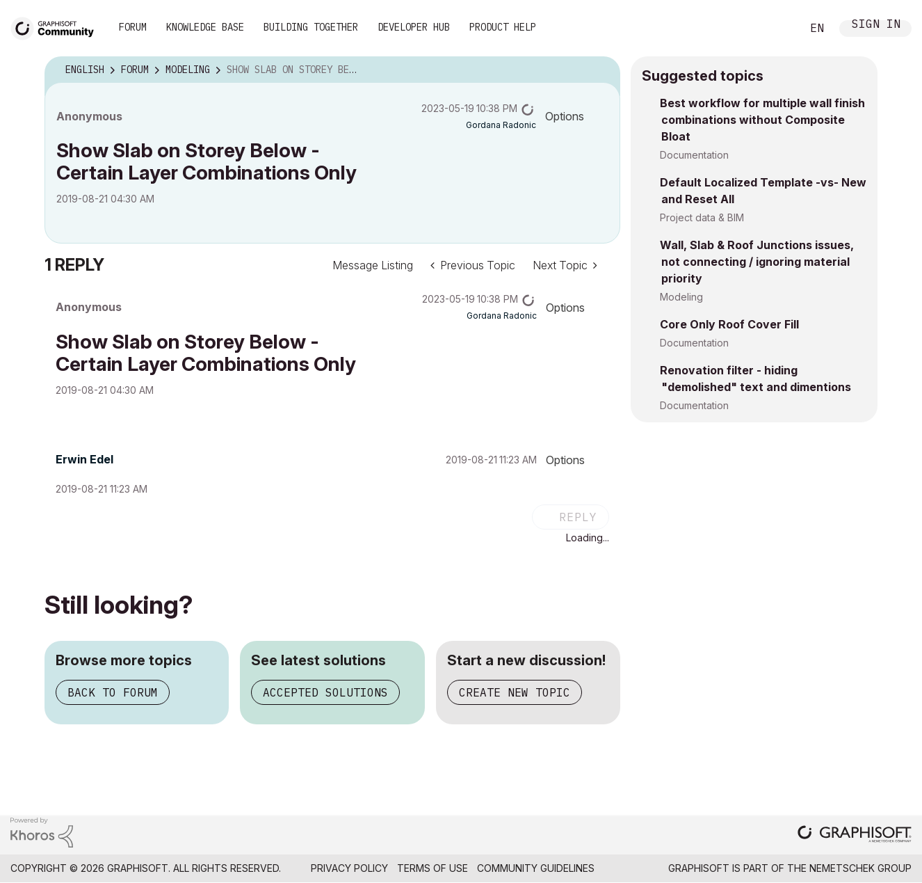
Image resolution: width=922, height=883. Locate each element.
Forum (133, 27)
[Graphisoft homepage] (855, 835)
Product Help (502, 27)
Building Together (311, 27)
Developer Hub (414, 27)
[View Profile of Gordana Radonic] (501, 125)
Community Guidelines (536, 868)
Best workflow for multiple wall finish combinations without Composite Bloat (762, 119)
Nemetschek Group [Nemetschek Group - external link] (860, 868)
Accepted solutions (325, 692)
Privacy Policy (349, 868)
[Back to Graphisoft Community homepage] (57, 27)
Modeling (681, 297)
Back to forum (112, 692)
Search (775, 28)
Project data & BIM (702, 217)
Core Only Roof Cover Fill (729, 324)
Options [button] (564, 116)
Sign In (876, 25)
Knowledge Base (205, 27)
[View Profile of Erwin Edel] (84, 459)
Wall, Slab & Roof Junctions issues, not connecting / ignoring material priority (757, 261)
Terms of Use (432, 868)
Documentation (694, 155)
